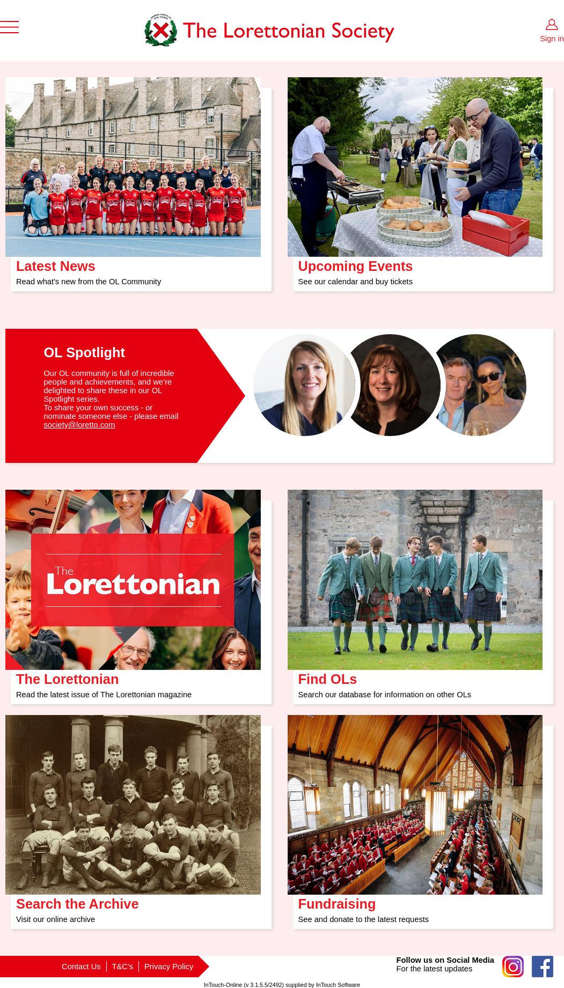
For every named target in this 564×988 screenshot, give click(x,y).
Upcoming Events (355, 263)
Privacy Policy (168, 966)
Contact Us (81, 966)
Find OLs (327, 676)
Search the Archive (77, 900)
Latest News (56, 263)
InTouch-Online (223, 985)
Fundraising (337, 900)
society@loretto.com (79, 425)
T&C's (122, 966)
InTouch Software (338, 985)
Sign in (552, 38)
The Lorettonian (67, 676)
